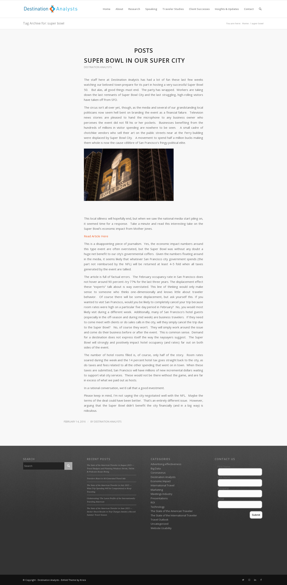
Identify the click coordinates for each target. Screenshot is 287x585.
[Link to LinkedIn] (255, 580)
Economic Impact (161, 481)
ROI (153, 502)
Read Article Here (96, 236)
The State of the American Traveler (172, 511)
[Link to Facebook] (261, 580)
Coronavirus (158, 472)
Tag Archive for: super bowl (43, 23)
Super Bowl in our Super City (134, 60)
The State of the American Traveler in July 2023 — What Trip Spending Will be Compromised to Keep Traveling (109, 488)
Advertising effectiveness (166, 464)
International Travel (162, 485)
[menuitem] (106, 9)
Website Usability (161, 528)
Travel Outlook (159, 519)
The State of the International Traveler (174, 515)
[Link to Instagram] (249, 580)
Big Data (156, 468)
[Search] (260, 9)
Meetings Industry (161, 494)
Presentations (159, 498)
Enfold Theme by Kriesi (73, 579)
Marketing (157, 490)
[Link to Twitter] (243, 580)
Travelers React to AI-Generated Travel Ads (106, 478)
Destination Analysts (98, 67)
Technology (158, 507)
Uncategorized (159, 524)
